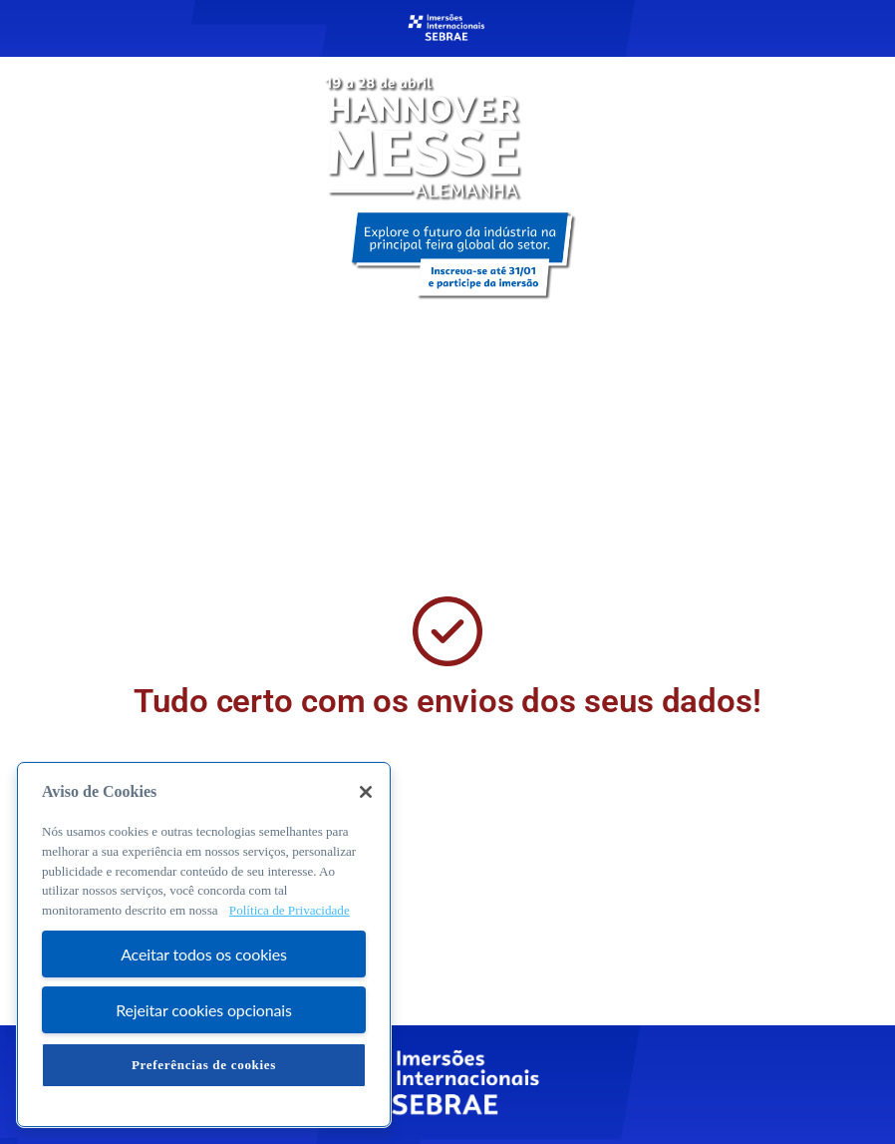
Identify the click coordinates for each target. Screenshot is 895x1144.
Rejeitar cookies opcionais (204, 1009)
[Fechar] (366, 792)
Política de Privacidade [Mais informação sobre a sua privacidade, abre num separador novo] (289, 910)
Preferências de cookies (204, 1064)
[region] (204, 944)
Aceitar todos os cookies (204, 954)
